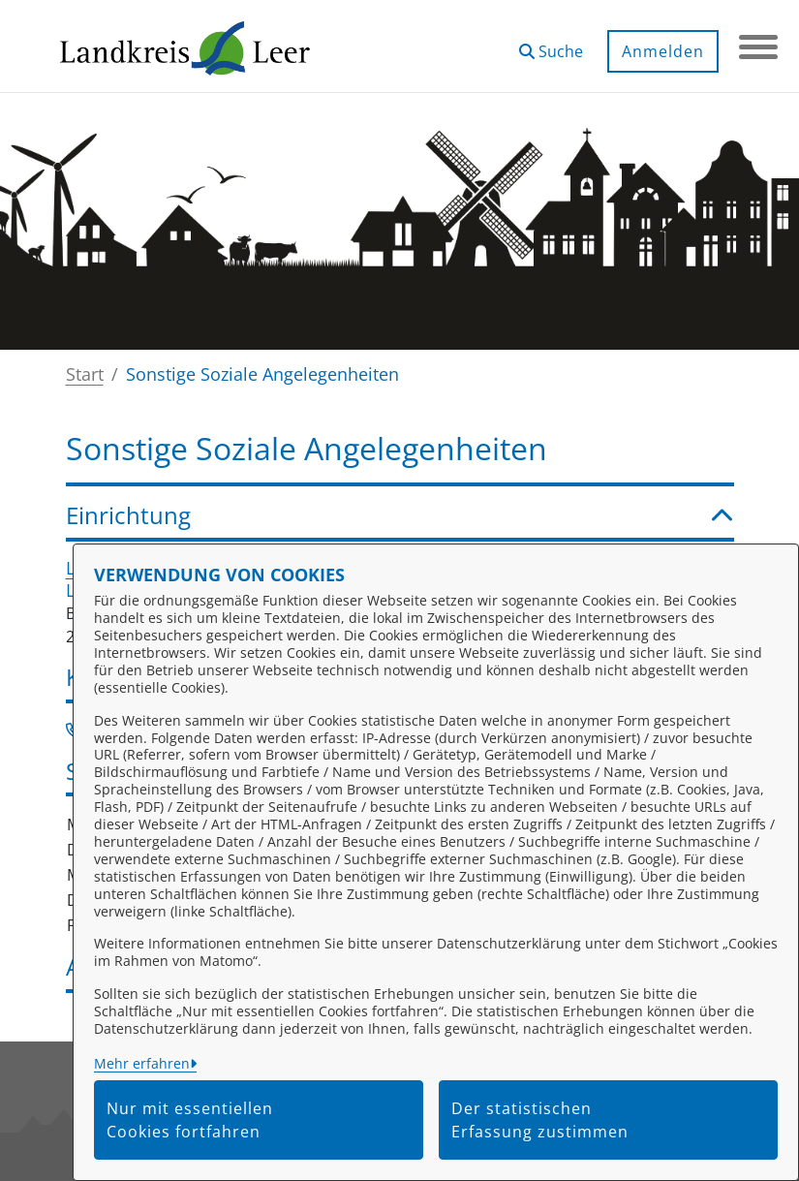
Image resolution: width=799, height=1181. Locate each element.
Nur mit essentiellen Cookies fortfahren (190, 1120)
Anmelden (663, 51)
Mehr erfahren (142, 1063)
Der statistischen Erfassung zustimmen (540, 1120)
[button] (551, 44)
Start (85, 374)
